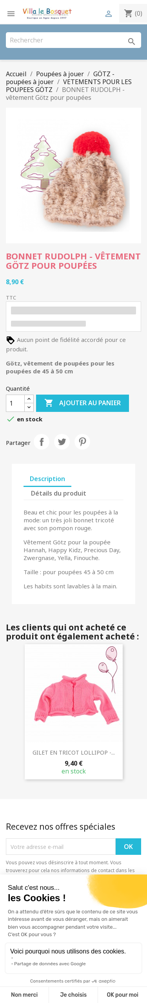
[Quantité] (15, 403)
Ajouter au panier (82, 403)
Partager (41, 442)
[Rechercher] (73, 40)
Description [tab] (47, 478)
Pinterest (82, 442)
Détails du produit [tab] (58, 493)
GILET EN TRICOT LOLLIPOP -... (74, 752)
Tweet (62, 442)
